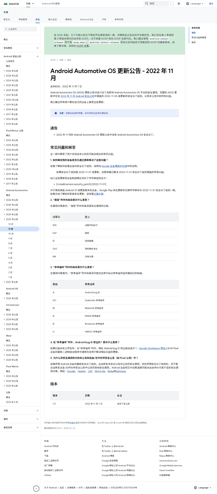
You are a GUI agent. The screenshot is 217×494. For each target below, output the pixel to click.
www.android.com (168, 460)
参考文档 (119, 19)
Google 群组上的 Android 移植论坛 (118, 475)
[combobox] (159, 3)
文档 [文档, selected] (28, 3)
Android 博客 (108, 455)
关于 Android (50, 487)
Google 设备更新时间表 (114, 166)
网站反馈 (103, 487)
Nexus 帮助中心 (166, 455)
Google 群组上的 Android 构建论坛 (118, 470)
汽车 (104, 19)
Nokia (110, 371)
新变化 (7, 19)
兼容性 (68, 19)
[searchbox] (20, 29)
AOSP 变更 (83, 46)
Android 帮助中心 (167, 446)
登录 (211, 3)
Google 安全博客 (110, 460)
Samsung (121, 371)
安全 (69, 60)
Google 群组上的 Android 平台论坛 (118, 465)
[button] (18, 48)
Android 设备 (87, 19)
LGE (90, 371)
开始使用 (23, 19)
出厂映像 (48, 465)
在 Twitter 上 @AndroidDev (114, 451)
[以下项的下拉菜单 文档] (34, 3)
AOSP (52, 60)
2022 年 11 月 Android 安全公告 (77, 96)
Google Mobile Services (170, 465)
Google (71, 371)
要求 (46, 451)
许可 (81, 487)
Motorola (100, 371)
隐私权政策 (91, 487)
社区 (62, 487)
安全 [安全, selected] (38, 19)
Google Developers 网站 (152, 348)
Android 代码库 (51, 446)
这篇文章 (98, 193)
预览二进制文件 (51, 460)
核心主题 (52, 19)
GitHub (47, 475)
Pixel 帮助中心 (166, 451)
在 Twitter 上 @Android (113, 446)
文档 (6, 12)
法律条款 (71, 487)
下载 (46, 455)
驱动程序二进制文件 (53, 470)
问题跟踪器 (164, 475)
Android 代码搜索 (51, 3)
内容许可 (73, 422)
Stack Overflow (166, 470)
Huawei (81, 371)
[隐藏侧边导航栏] (36, 489)
